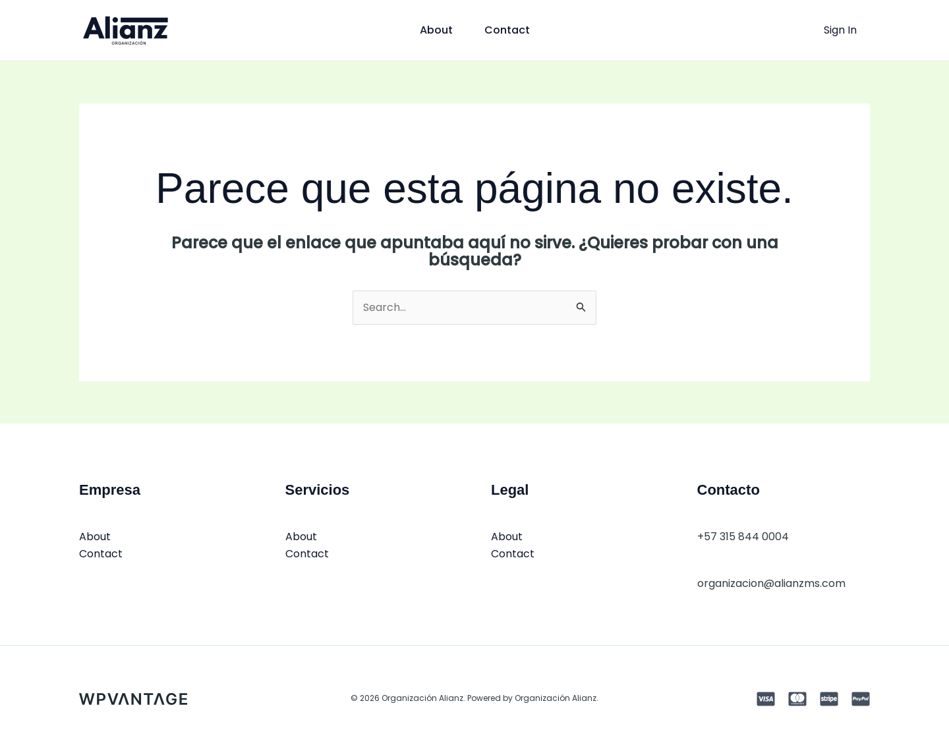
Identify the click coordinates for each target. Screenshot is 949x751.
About (436, 30)
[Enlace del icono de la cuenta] (840, 30)
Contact (507, 30)
